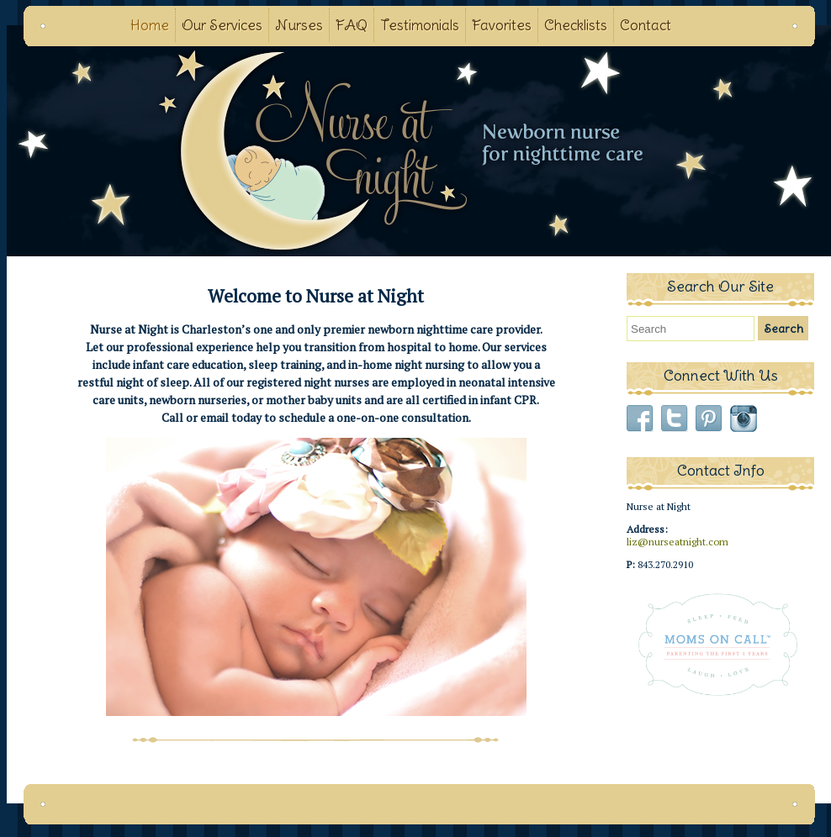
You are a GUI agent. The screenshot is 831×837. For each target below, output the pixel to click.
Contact (645, 25)
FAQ (352, 25)
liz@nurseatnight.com (677, 541)
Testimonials (419, 25)
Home (149, 25)
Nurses (299, 25)
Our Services (222, 25)
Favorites (502, 25)
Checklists (575, 25)
